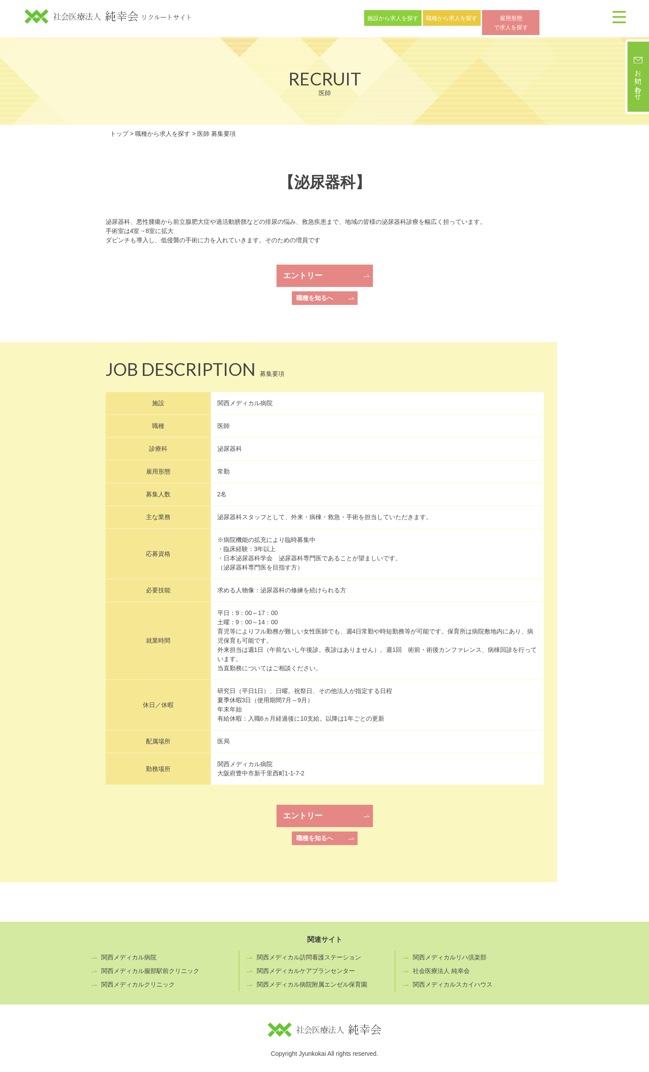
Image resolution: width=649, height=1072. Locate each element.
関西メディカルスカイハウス (453, 980)
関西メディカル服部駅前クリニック (150, 967)
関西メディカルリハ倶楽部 (449, 953)
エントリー (303, 272)
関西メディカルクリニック (138, 980)
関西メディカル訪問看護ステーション (309, 953)
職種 (483, 16)
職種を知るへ (314, 294)
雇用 (564, 16)
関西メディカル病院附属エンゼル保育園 (312, 980)
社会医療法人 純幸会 (441, 967)
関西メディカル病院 (128, 953)
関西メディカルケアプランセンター (306, 967)
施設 (403, 16)
